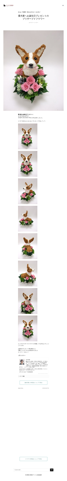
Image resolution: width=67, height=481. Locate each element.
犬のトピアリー (30, 12)
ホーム (19, 12)
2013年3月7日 (45, 388)
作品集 (24, 12)
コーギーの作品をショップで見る (33, 459)
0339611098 (30, 371)
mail (25, 371)
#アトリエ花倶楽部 (27, 368)
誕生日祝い (21, 388)
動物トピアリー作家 (29, 361)
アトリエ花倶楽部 (37, 475)
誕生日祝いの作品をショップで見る (33, 382)
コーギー (38, 12)
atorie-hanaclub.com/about (43, 373)
